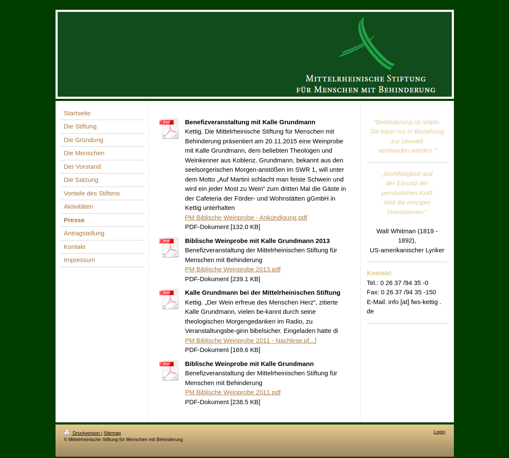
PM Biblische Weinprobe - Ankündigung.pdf (246, 217)
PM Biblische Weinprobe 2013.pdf (233, 269)
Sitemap (112, 433)
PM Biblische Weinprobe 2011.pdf (233, 392)
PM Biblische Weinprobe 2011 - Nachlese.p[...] (251, 340)
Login (439, 431)
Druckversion (82, 433)
